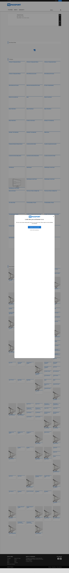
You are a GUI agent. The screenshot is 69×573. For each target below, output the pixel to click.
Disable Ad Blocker (34, 227)
